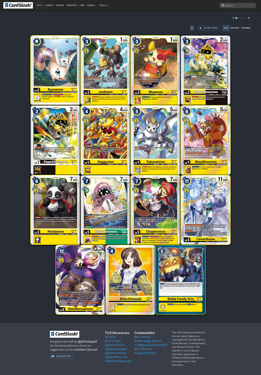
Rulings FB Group (144, 353)
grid (226, 28)
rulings (246, 28)
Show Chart (208, 27)
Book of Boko (113, 341)
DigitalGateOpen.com (118, 361)
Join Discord (61, 356)
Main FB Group (143, 349)
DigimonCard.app (116, 349)
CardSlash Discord (85, 349)
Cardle (49, 5)
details (235, 28)
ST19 (39, 5)
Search (60, 5)
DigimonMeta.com (116, 357)
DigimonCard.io (114, 345)
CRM (82, 5)
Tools (104, 5)
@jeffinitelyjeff (87, 341)
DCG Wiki (110, 337)
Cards (92, 5)
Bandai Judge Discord (147, 341)
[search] (238, 5)
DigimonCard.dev (115, 353)
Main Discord (142, 337)
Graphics (72, 5)
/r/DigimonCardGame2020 (150, 345)
